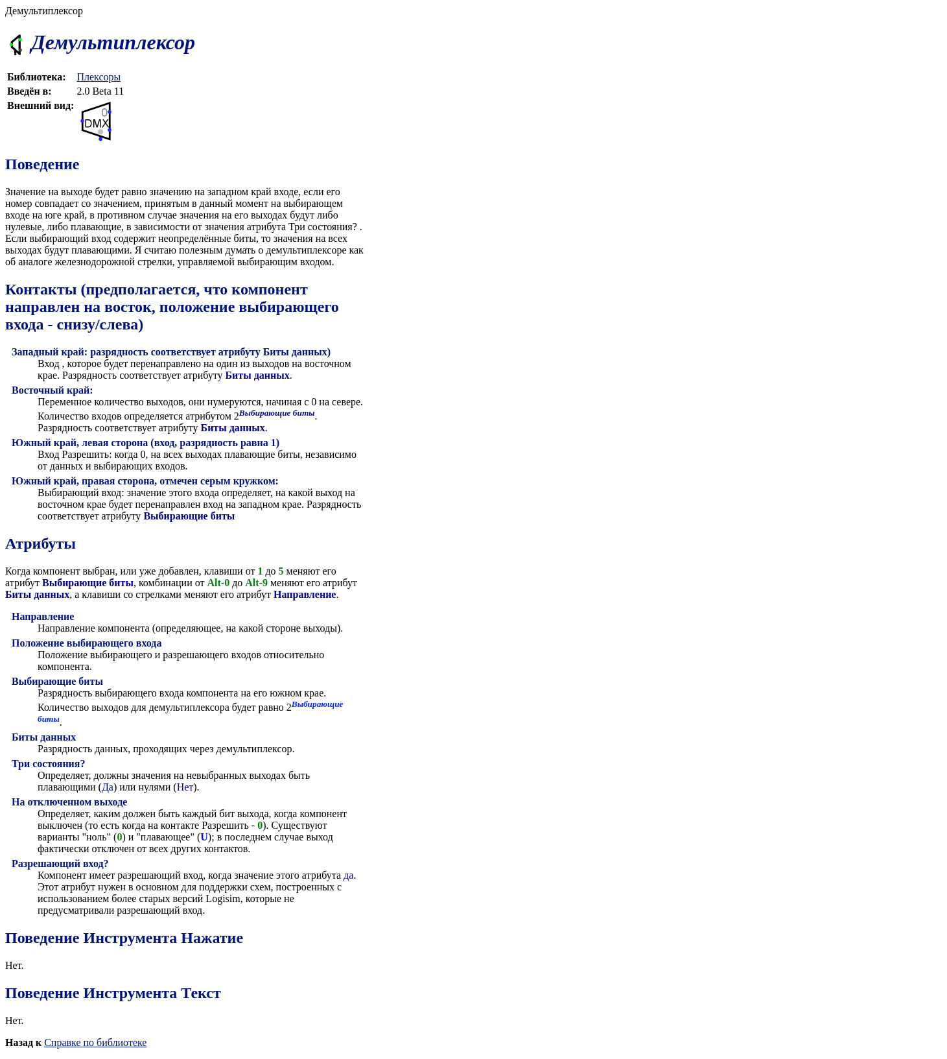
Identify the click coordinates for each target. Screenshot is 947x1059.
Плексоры (98, 76)
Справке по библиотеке (95, 1042)
